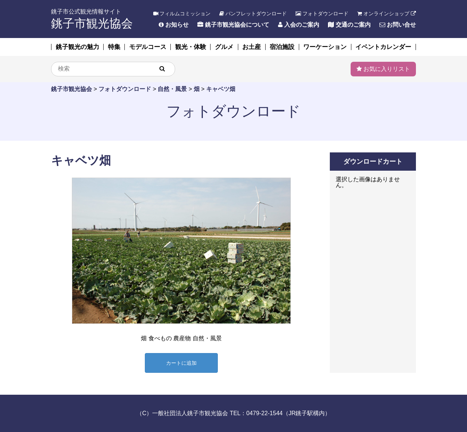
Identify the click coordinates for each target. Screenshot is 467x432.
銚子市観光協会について (233, 25)
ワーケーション (325, 47)
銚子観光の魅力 (77, 47)
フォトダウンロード (322, 13)
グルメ (224, 47)
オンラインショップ (386, 13)
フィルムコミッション (182, 13)
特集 (114, 47)
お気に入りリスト (383, 69)
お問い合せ (397, 25)
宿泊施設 (282, 47)
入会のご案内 (298, 25)
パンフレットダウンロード (253, 13)
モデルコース (147, 47)
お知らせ (174, 25)
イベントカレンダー (383, 47)
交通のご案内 (349, 25)
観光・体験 (190, 47)
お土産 (251, 47)
